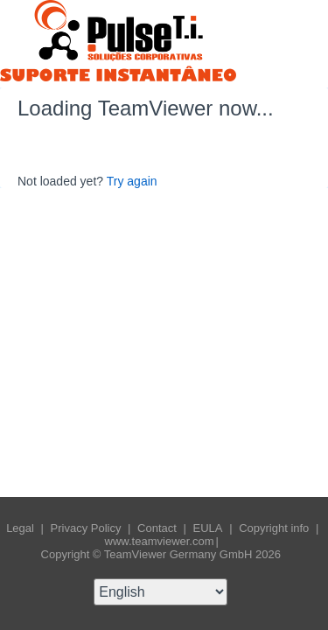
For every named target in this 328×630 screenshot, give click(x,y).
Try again (132, 181)
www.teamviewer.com (159, 541)
